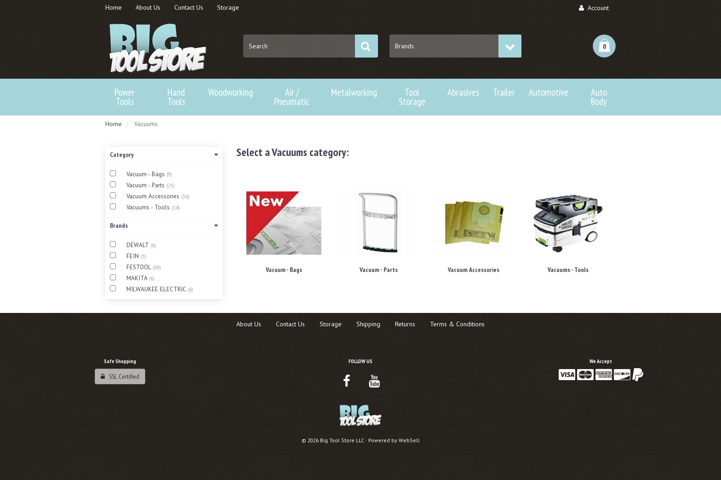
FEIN (133, 256)
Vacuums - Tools (149, 207)
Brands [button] (164, 225)
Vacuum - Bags (146, 174)
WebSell (409, 440)
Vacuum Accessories (153, 196)
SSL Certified (120, 376)
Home (113, 124)
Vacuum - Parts (146, 185)
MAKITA (137, 278)
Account (594, 8)
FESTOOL (139, 267)
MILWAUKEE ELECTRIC (157, 289)
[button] (604, 46)
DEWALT (138, 245)
